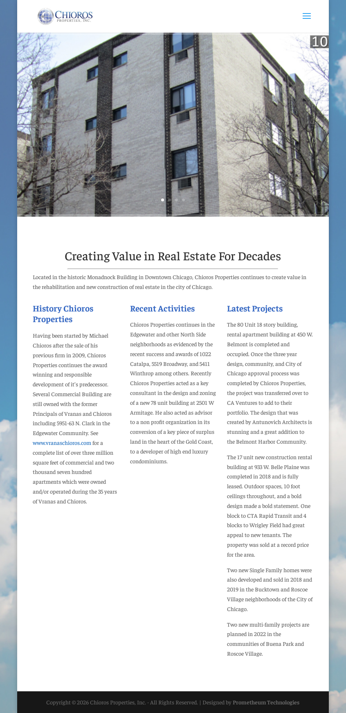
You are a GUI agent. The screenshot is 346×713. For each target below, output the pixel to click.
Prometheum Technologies (266, 702)
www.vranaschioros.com (62, 442)
